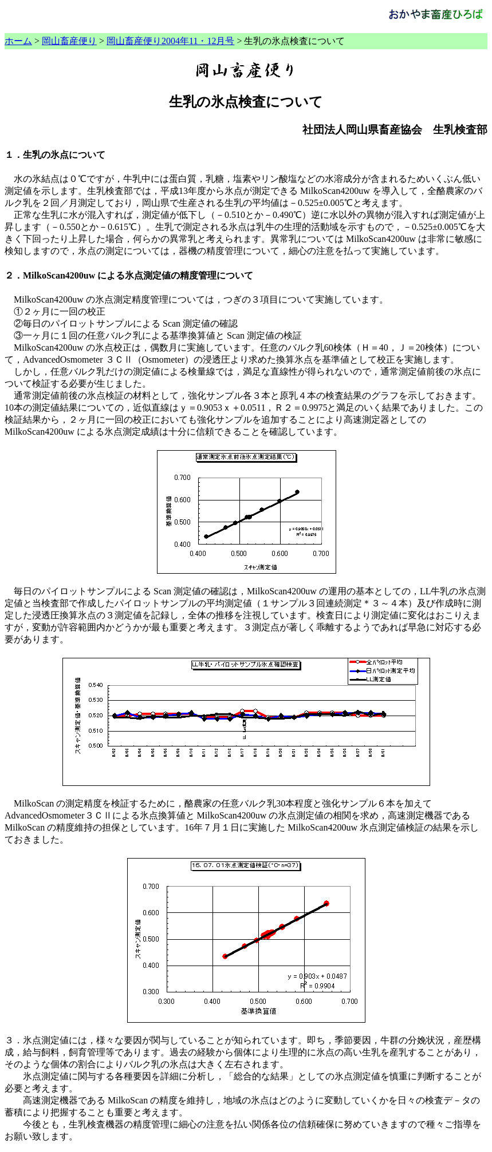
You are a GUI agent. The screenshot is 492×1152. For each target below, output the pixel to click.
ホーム (18, 41)
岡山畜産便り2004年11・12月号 (170, 41)
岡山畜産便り (69, 41)
